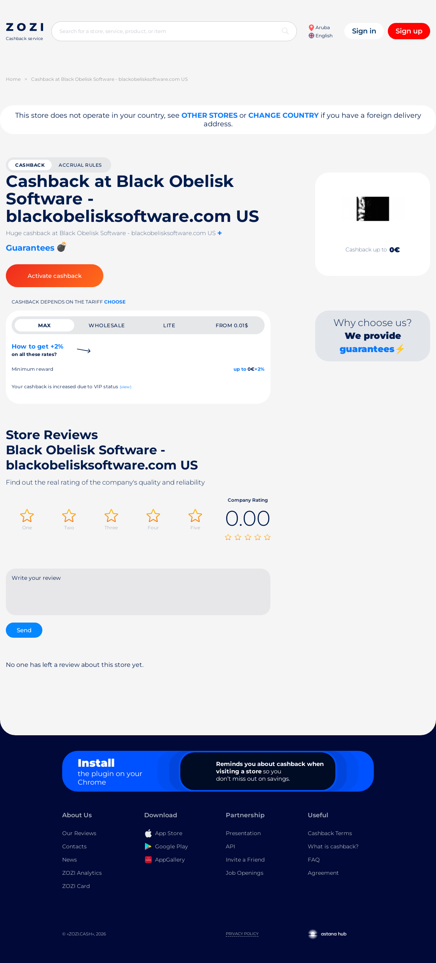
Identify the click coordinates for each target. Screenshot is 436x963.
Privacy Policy (242, 933)
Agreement (323, 872)
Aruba (319, 27)
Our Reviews (79, 833)
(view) (125, 386)
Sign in (364, 31)
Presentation (243, 833)
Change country (283, 115)
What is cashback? (333, 846)
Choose (115, 302)
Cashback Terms (330, 833)
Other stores (209, 115)
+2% (260, 369)
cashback (30, 165)
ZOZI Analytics (82, 872)
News (69, 859)
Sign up (409, 31)
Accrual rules (80, 165)
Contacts (74, 846)
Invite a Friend (245, 859)
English (321, 35)
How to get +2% (37, 350)
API (230, 846)
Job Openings (244, 872)
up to (240, 369)
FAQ (314, 859)
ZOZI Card (76, 886)
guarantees (367, 349)
